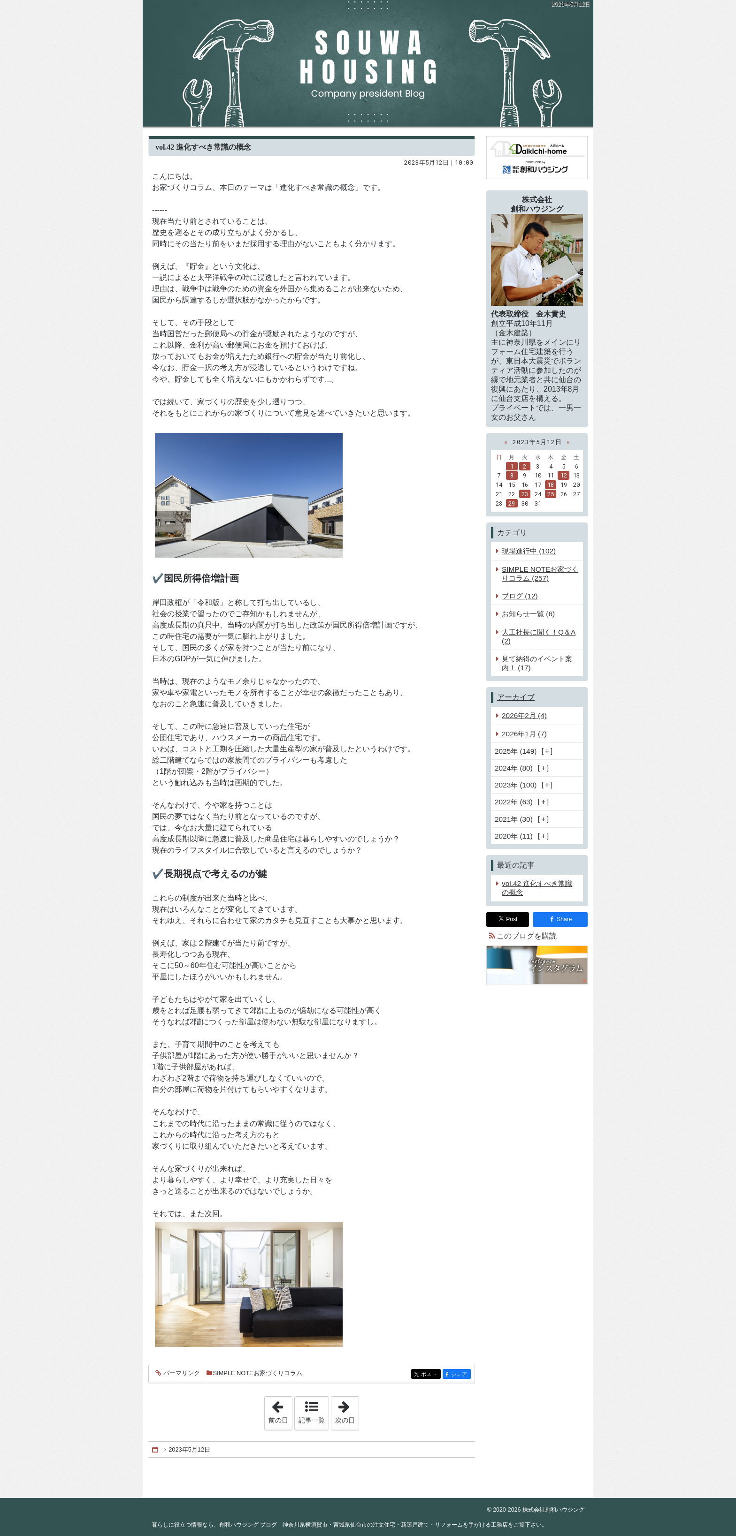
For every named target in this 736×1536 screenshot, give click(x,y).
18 (550, 484)
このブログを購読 (527, 936)
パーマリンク (181, 1373)
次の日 (347, 1410)
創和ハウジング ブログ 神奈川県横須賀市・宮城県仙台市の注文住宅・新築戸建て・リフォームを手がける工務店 (368, 63)
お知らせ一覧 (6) (528, 614)
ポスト (430, 1375)
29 (511, 503)
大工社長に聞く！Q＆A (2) (538, 636)
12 (563, 475)
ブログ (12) (520, 596)
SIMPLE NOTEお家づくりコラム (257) (540, 573)
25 (550, 494)
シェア (460, 1375)
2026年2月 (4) (524, 715)
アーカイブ (516, 697)
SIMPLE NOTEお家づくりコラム (257, 1373)
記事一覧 (312, 1420)
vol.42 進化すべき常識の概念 (203, 147)
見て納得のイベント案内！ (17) (537, 663)
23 (524, 494)
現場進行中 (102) (529, 551)
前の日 (280, 1410)
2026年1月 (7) (524, 734)
